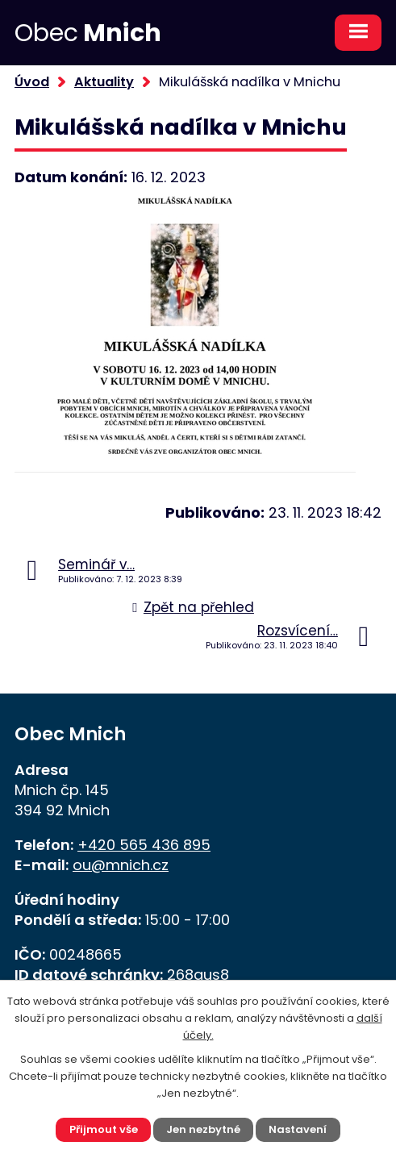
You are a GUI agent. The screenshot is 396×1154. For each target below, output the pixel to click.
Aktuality (104, 82)
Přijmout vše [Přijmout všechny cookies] (103, 1129)
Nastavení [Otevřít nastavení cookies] (298, 1129)
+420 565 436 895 (144, 845)
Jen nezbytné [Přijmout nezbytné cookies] (203, 1129)
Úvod (32, 82)
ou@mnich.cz (121, 865)
